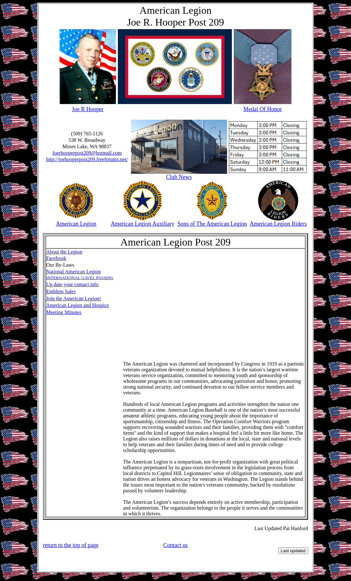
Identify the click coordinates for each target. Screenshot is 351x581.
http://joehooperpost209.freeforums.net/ (87, 159)
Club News (179, 177)
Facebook (56, 258)
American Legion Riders (278, 224)
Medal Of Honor (262, 109)
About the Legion (64, 251)
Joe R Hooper (88, 109)
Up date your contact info (72, 284)
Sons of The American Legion (212, 224)
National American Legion (73, 271)
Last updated (293, 550)
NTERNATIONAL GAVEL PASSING (81, 277)
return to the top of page (70, 545)
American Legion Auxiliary (143, 224)
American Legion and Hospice (77, 305)
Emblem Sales (61, 291)
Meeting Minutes (63, 312)
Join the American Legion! (73, 298)
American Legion (76, 224)
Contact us (175, 545)
